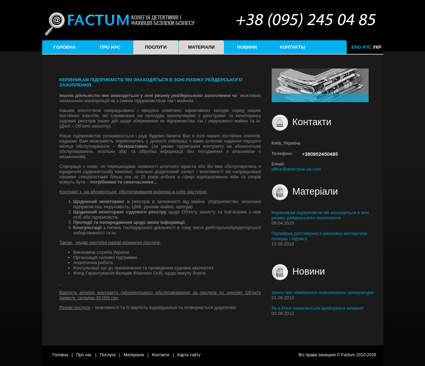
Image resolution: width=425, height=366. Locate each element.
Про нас (110, 47)
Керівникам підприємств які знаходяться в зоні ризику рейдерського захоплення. (320, 215)
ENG (356, 47)
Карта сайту (188, 354)
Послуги (156, 47)
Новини (247, 47)
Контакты (292, 47)
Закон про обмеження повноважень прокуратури (323, 292)
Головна (65, 47)
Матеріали (201, 47)
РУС (366, 47)
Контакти (160, 354)
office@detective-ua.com (296, 169)
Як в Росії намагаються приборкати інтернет (318, 308)
